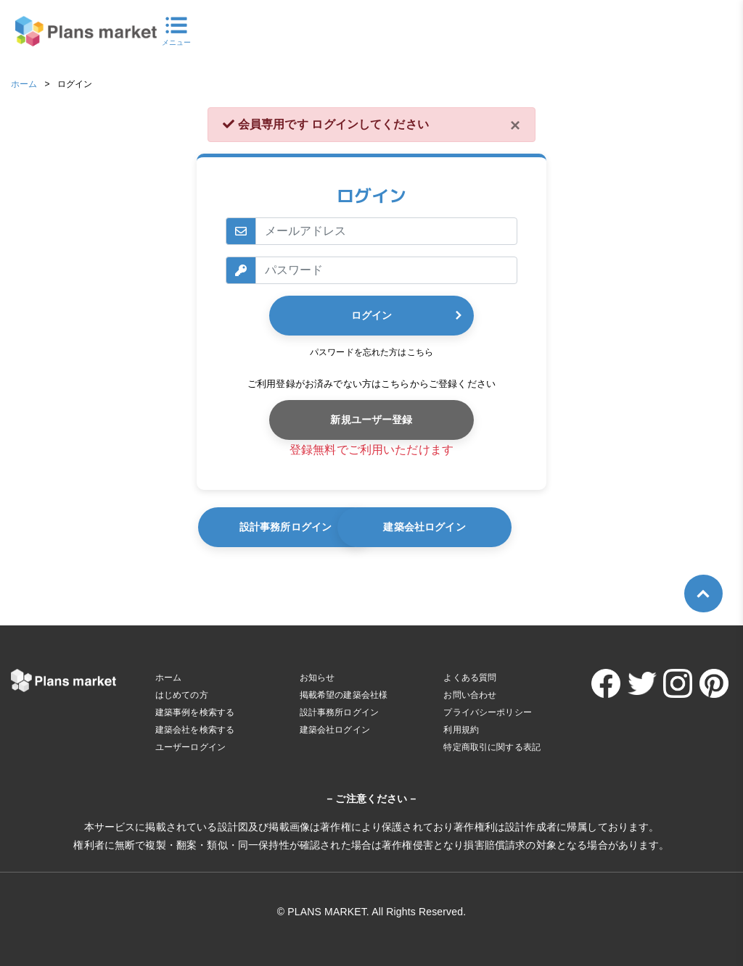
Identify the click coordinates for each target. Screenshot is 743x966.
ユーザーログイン (190, 747)
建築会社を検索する (194, 730)
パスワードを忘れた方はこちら (371, 351)
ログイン (371, 315)
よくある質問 (469, 678)
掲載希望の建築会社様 (344, 695)
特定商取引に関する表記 (492, 747)
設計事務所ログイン (294, 527)
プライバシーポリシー (487, 712)
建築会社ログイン (496, 527)
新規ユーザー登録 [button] (371, 419)
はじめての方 (181, 695)
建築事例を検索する (194, 712)
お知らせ (317, 678)
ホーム (24, 84)
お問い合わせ (469, 695)
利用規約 (461, 730)
